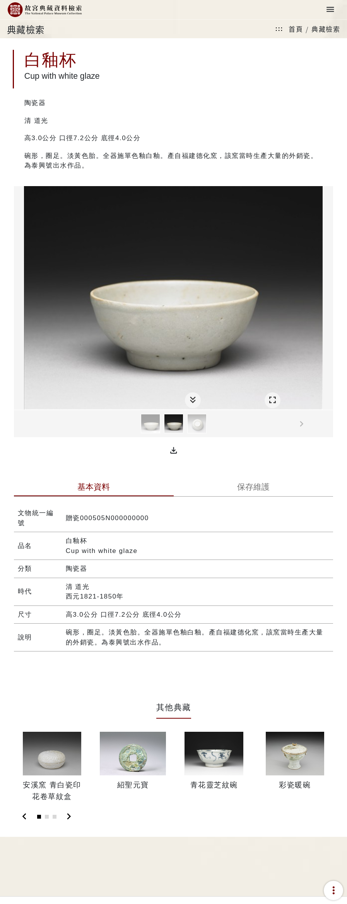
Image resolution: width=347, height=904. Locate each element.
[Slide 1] (39, 817)
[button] (173, 450)
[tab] (94, 487)
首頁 (296, 29)
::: (279, 28)
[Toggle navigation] (330, 10)
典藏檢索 (325, 29)
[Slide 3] (54, 817)
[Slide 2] (47, 817)
